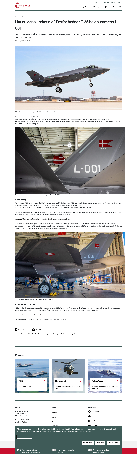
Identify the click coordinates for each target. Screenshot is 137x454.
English (119, 2)
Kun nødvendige (87, 443)
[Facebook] (95, 412)
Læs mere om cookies (24, 438)
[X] (93, 417)
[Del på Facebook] (22, 330)
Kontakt (113, 2)
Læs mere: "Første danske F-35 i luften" (28, 315)
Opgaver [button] (76, 7)
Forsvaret (17, 16)
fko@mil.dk (23, 422)
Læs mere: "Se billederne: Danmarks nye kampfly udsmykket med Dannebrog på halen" (43, 219)
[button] (120, 8)
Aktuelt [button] (69, 7)
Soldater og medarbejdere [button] (100, 7)
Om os (54, 422)
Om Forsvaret (105, 2)
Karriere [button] (113, 7)
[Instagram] (95, 422)
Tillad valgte (100, 443)
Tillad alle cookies (113, 443)
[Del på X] (36, 330)
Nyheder (97, 2)
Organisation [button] (85, 7)
